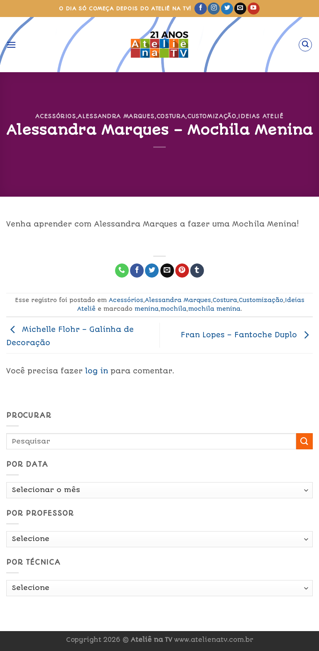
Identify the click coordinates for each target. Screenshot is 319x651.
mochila (173, 308)
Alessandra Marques (116, 116)
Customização (211, 116)
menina (147, 308)
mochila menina (214, 308)
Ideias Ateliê (260, 116)
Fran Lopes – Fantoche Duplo (247, 335)
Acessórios (55, 116)
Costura (171, 116)
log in (96, 371)
